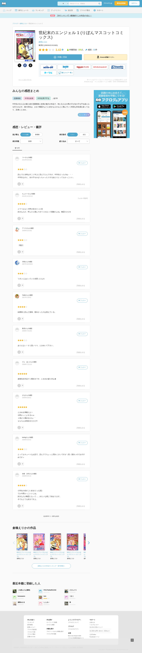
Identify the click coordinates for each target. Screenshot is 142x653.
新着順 (37, 134)
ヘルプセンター (94, 624)
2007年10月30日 (27, 264)
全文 (84, 134)
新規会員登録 (121, 3)
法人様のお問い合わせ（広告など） (100, 631)
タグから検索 (50, 624)
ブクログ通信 (31, 634)
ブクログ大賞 (31, 632)
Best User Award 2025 (74, 635)
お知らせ (92, 622)
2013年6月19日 (27, 160)
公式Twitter (93, 634)
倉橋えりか (43, 42)
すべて (17, 148)
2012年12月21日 (27, 196)
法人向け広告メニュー (96, 627)
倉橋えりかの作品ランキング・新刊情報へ (51, 566)
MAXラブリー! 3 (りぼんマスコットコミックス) (74, 554)
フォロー (82, 163)
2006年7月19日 (27, 331)
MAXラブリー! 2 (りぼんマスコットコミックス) (57, 554)
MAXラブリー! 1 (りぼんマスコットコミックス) (24, 554)
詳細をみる (81, 184)
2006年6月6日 (26, 398)
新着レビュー (31, 627)
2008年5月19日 (27, 230)
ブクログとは (107, 3)
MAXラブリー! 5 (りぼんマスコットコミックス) (40, 554)
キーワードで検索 (52, 622)
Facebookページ (94, 637)
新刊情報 (30, 624)
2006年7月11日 (27, 364)
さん (25, 157)
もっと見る (84, 115)
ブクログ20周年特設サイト (76, 638)
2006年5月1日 (26, 476)
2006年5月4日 (26, 440)
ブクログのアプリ (73, 629)
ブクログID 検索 (51, 634)
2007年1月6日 (26, 297)
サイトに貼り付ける (25, 80)
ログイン (134, 3)
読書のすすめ (31, 636)
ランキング (30, 622)
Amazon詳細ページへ (105, 57)
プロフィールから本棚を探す (55, 631)
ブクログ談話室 (32, 629)
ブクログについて (73, 622)
